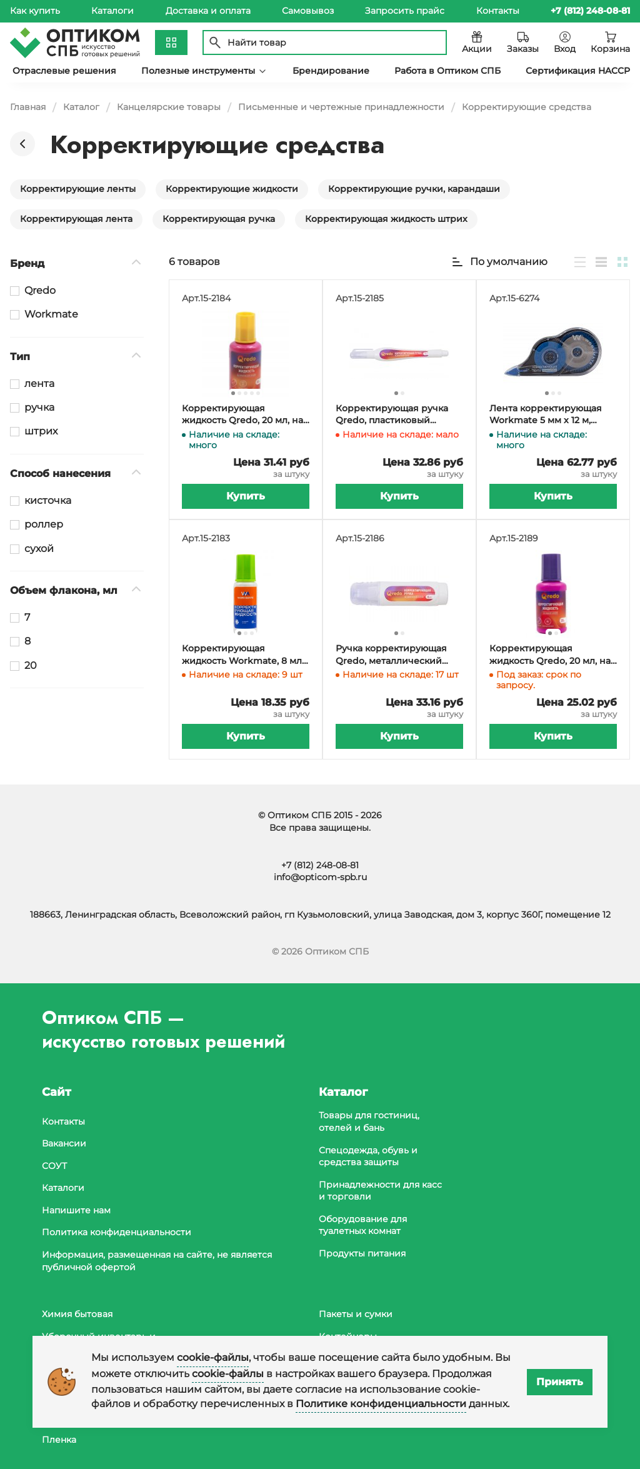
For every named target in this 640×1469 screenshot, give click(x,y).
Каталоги (112, 10)
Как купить (35, 10)
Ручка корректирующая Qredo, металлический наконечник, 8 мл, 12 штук (395, 655)
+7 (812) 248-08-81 (320, 865)
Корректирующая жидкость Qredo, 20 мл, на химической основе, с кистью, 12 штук (242, 415)
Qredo (40, 290)
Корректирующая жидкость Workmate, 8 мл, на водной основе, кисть (243, 655)
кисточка (47, 500)
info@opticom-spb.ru (320, 877)
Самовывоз (308, 10)
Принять (559, 1382)
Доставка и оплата (208, 10)
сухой (39, 548)
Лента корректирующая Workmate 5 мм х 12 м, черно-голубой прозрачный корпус (545, 415)
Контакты (497, 10)
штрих (41, 431)
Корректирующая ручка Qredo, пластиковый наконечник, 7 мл (392, 415)
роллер (43, 524)
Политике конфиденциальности (381, 1404)
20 (30, 665)
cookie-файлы (213, 1357)
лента (39, 383)
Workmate (51, 314)
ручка (39, 407)
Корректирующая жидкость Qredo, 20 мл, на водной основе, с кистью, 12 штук (550, 655)
